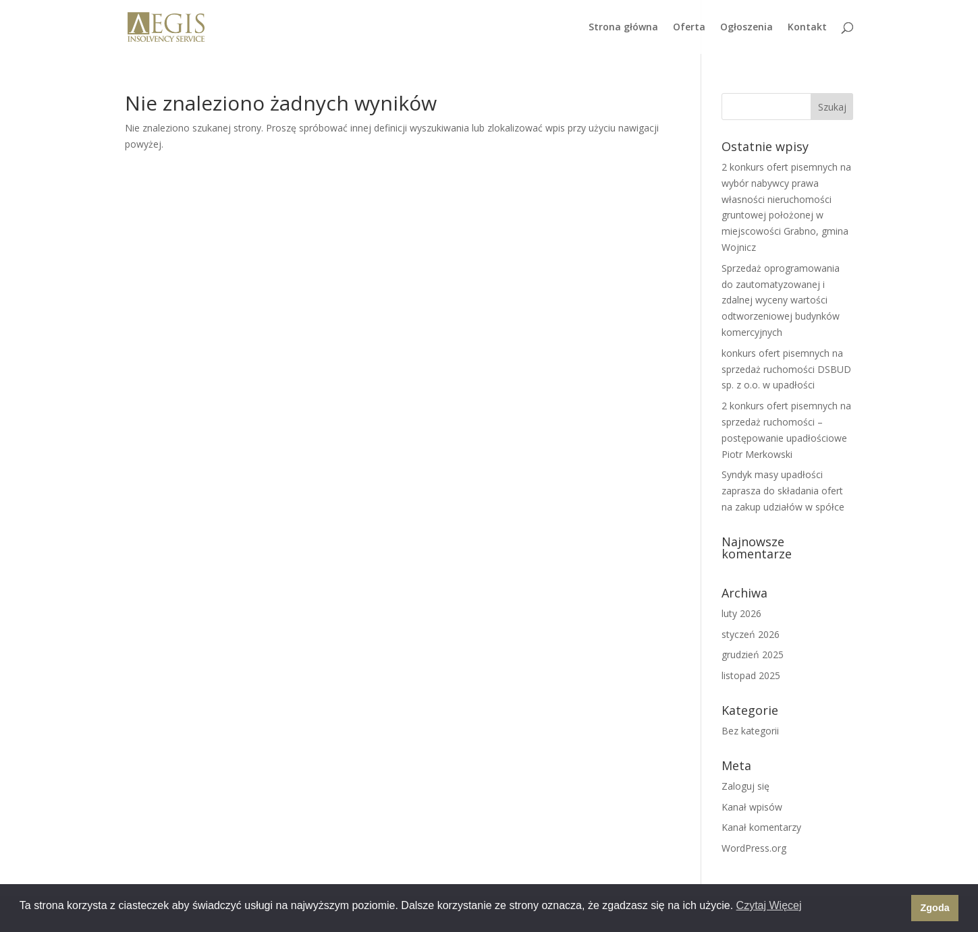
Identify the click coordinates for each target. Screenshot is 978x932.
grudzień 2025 (753, 654)
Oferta (689, 27)
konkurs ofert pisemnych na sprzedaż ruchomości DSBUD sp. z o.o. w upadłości (786, 369)
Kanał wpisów (752, 806)
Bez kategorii (750, 730)
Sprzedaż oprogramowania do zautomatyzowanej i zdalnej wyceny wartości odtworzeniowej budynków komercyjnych (781, 300)
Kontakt (807, 27)
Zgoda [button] (935, 907)
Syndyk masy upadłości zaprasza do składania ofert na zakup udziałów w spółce (783, 490)
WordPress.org (754, 848)
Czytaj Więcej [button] (769, 905)
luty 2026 (741, 613)
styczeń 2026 (751, 634)
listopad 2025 (751, 675)
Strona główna (623, 27)
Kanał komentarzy (761, 827)
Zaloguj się (745, 786)
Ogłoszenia (746, 27)
